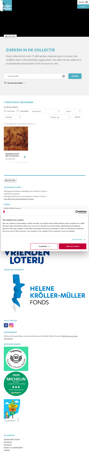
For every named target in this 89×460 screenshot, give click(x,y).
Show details (77, 239)
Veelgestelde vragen (12, 439)
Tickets (83, 6)
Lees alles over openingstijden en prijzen (19, 199)
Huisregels (8, 442)
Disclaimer (8, 444)
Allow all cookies (72, 246)
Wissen (77, 117)
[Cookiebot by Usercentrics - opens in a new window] (77, 212)
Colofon (7, 450)
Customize (44, 246)
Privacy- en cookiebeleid (13, 447)
